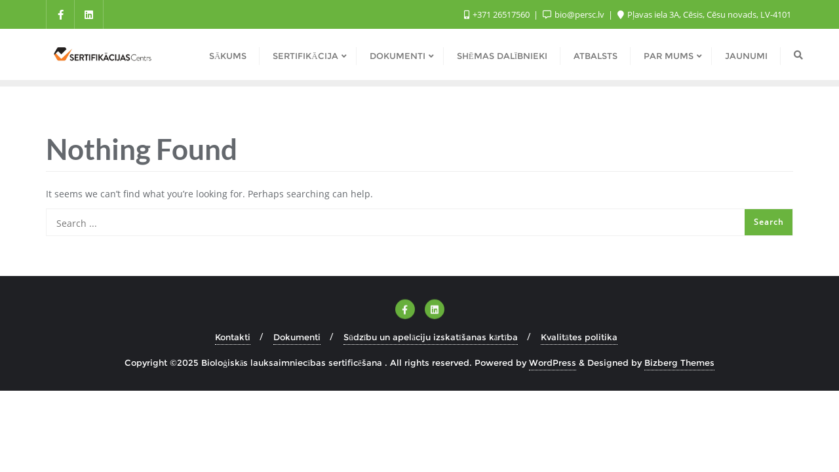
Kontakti (232, 337)
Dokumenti (297, 337)
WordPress (552, 362)
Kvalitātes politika (579, 337)
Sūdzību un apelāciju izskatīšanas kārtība (430, 337)
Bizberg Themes (679, 362)
